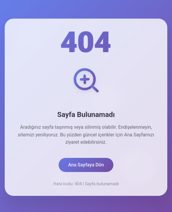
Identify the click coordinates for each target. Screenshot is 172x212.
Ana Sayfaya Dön (86, 166)
